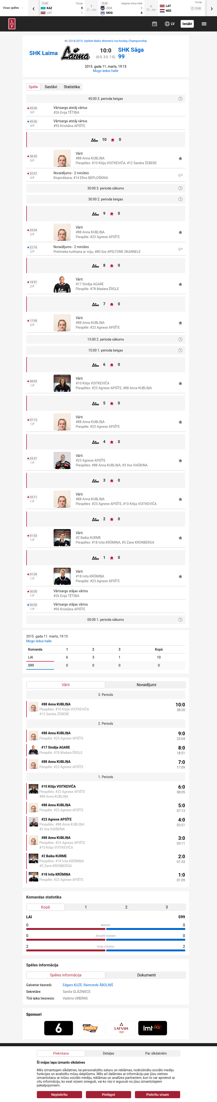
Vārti (66, 685)
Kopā (45, 907)
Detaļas (108, 1053)
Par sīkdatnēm (156, 1053)
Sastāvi (51, 87)
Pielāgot (108, 1095)
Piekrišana (61, 1053)
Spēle (33, 87)
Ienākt (187, 24)
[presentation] (33, 8)
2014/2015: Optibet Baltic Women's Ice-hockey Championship (107, 41)
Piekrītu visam (157, 1095)
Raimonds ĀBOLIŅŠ (98, 985)
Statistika (72, 87)
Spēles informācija (66, 975)
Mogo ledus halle (105, 71)
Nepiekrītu (59, 1095)
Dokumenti (146, 975)
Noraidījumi (146, 685)
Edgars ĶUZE (72, 985)
